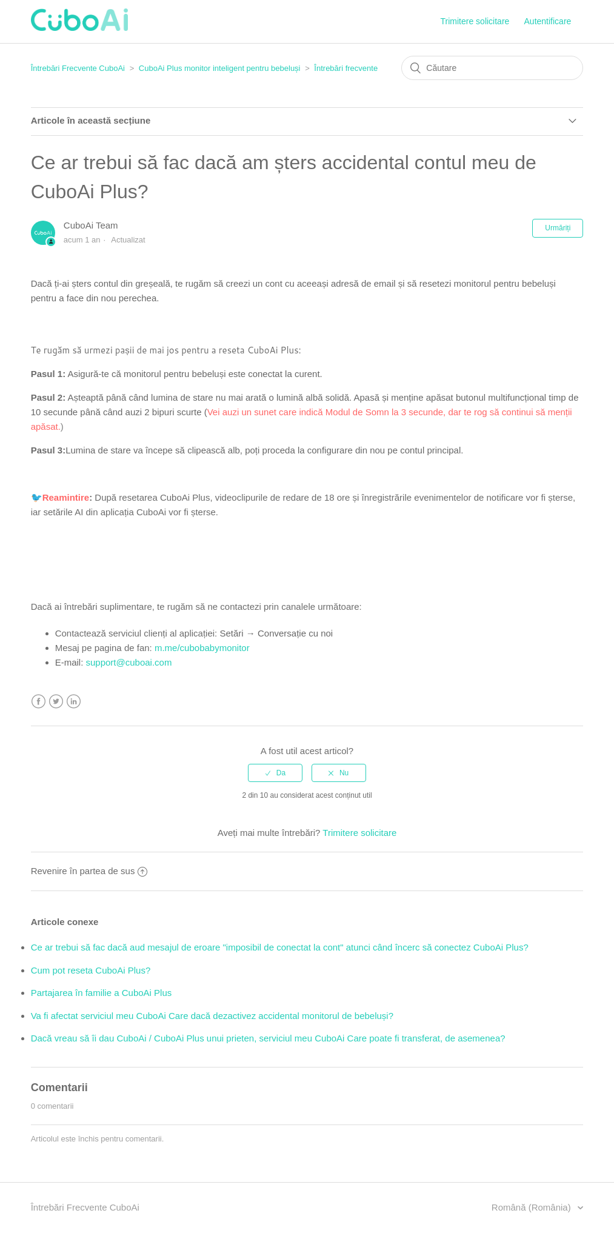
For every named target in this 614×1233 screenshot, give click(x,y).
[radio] (275, 773)
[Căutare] (492, 68)
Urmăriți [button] (557, 228)
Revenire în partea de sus (89, 871)
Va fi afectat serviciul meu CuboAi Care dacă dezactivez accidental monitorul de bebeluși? (212, 1016)
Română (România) (532, 1207)
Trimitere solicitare (475, 21)
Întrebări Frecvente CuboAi (78, 68)
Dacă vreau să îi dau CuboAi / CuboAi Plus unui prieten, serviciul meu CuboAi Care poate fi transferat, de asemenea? (268, 1038)
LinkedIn (73, 701)
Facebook (38, 701)
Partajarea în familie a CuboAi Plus (101, 992)
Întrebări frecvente (346, 68)
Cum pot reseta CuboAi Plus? (91, 970)
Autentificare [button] (548, 21)
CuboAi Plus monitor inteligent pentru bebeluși (220, 68)
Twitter (56, 701)
